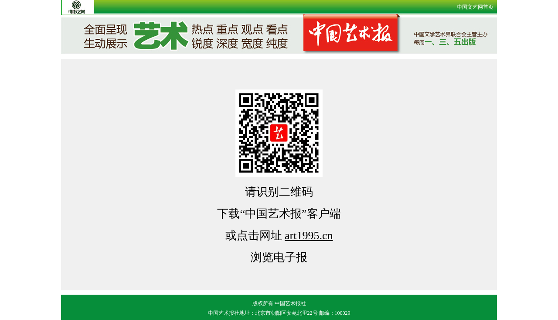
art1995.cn (309, 235)
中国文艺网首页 (475, 7)
